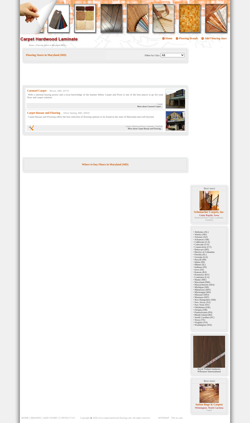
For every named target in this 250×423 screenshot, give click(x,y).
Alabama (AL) (201, 232)
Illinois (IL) (200, 264)
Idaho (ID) (199, 262)
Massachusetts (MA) (204, 284)
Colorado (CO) (201, 244)
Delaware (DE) (201, 249)
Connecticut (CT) (203, 247)
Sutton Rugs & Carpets (209, 404)
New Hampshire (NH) (205, 300)
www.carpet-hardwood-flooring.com (115, 418)
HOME (25, 417)
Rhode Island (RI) (203, 315)
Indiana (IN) (200, 267)
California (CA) (202, 242)
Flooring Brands (188, 38)
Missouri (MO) (201, 294)
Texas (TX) (199, 320)
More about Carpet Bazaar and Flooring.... (145, 128)
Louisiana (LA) (201, 277)
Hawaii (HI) (200, 259)
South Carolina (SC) (204, 317)
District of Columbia (204, 252)
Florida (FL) (200, 254)
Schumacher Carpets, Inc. (209, 212)
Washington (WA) (203, 325)
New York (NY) (202, 305)
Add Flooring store (216, 38)
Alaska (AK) (200, 234)
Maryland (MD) (202, 282)
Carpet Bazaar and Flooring (43, 112)
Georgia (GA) (201, 257)
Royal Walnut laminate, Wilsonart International (209, 369)
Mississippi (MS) (202, 292)
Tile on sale (177, 417)
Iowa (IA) (199, 269)
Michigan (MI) (201, 287)
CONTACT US (67, 417)
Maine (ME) (200, 279)
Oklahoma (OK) (202, 307)
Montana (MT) (201, 297)
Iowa (216, 215)
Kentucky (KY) (202, 274)
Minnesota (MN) (202, 289)
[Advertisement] (105, 74)
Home (169, 38)
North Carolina (215, 407)
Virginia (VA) (201, 322)
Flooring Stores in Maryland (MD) (50, 45)
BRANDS (36, 417)
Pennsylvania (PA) (203, 312)
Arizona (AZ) (201, 237)
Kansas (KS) (200, 272)
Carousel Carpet (37, 90)
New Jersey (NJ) (202, 302)
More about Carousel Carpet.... (150, 106)
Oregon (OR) (200, 310)
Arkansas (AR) (201, 239)
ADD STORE (50, 417)
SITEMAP (163, 417)
